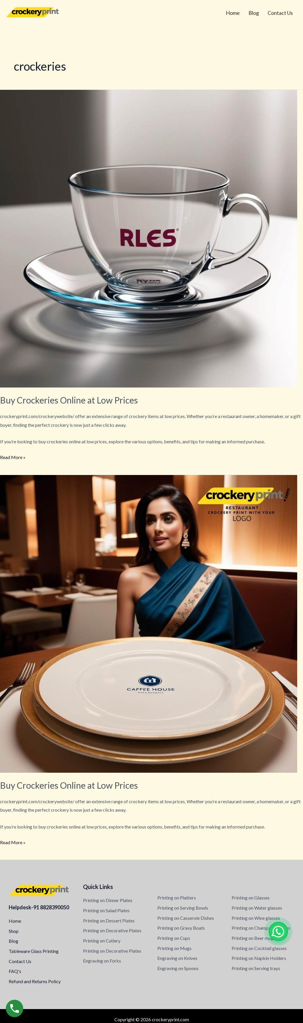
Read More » (13, 456)
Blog (253, 13)
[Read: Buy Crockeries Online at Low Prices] (148, 238)
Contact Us (280, 13)
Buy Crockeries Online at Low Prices (69, 400)
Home (233, 13)
